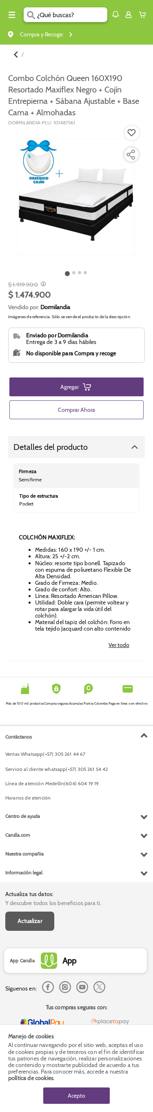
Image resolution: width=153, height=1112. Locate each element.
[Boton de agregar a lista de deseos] (132, 133)
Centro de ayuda (22, 816)
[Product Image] (76, 197)
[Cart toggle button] (144, 14)
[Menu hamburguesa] (11, 14)
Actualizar (30, 921)
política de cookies (30, 1078)
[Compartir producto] (130, 154)
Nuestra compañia (24, 854)
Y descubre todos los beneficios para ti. (53, 903)
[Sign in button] (128, 14)
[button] (115, 14)
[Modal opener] (42, 284)
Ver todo (119, 645)
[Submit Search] (30, 14)
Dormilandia (55, 307)
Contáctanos (18, 737)
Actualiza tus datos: (29, 894)
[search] (72, 14)
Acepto (76, 1095)
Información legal (23, 872)
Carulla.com (17, 835)
